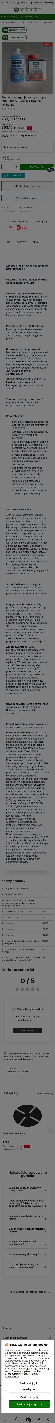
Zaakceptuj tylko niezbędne (29, 1386)
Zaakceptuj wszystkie (29, 1404)
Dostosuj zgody (29, 1397)
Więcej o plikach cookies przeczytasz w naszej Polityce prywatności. (23, 1374)
